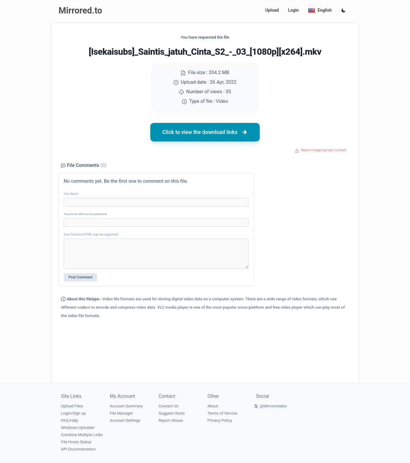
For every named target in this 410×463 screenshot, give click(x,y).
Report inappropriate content (324, 150)
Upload (272, 10)
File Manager (121, 413)
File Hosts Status (76, 442)
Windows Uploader (77, 427)
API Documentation (78, 449)
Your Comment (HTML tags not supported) (91, 234)
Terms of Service (222, 413)
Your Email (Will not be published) (85, 214)
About (212, 406)
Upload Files (72, 406)
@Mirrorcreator (273, 406)
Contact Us (168, 406)
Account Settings (125, 420)
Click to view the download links (205, 132)
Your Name (71, 193)
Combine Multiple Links (82, 434)
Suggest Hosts (172, 413)
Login (293, 10)
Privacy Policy (219, 420)
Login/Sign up (73, 413)
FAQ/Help (69, 420)
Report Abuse (171, 420)
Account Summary (126, 406)
